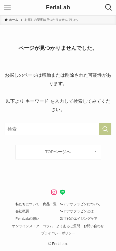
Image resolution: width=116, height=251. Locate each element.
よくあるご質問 (68, 226)
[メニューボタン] (7, 7)
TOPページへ (58, 151)
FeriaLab (58, 8)
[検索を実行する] (105, 129)
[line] (62, 192)
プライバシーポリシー (58, 233)
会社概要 (22, 211)
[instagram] (53, 192)
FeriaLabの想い (27, 218)
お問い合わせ (94, 226)
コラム (48, 226)
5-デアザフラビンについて (80, 204)
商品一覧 (50, 204)
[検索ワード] (58, 129)
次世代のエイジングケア (78, 218)
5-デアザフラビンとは (77, 211)
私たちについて (27, 204)
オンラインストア (25, 226)
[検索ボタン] (108, 7)
